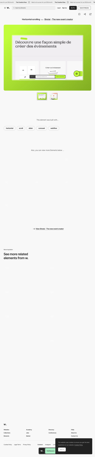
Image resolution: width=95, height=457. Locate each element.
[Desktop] (18, 166)
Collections (7, 433)
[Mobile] (47, 166)
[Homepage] (69, 324)
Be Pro (73, 8)
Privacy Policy (27, 444)
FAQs (72, 429)
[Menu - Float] (18, 212)
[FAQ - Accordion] (18, 189)
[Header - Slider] (77, 166)
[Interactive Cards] (69, 348)
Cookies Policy (8, 444)
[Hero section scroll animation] (69, 300)
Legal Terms (17, 444)
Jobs (27, 433)
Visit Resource (50, 451)
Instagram (48, 444)
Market (28, 436)
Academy (29, 429)
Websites (6, 429)
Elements (6, 436)
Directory (51, 429)
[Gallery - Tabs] (47, 189)
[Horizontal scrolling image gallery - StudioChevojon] (69, 275)
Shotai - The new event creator (58, 19)
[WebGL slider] (25, 275)
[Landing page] (25, 300)
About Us (74, 433)
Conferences (52, 433)
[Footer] (77, 189)
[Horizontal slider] (25, 354)
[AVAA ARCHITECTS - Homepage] (25, 324)
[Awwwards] (8, 8)
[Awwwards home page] (42, 451)
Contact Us (74, 436)
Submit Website (84, 8)
